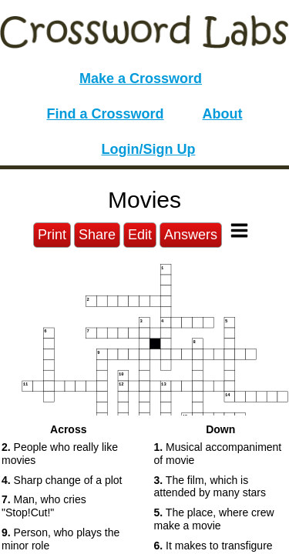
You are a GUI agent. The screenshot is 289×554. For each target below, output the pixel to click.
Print (52, 234)
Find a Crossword (105, 114)
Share (97, 234)
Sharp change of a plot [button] (62, 480)
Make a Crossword (140, 78)
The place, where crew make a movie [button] (214, 519)
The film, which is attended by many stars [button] (210, 486)
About (223, 114)
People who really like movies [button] (60, 453)
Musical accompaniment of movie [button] (218, 453)
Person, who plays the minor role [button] (60, 539)
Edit (140, 234)
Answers (190, 234)
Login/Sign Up (149, 149)
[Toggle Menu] (239, 230)
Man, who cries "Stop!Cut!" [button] (44, 506)
